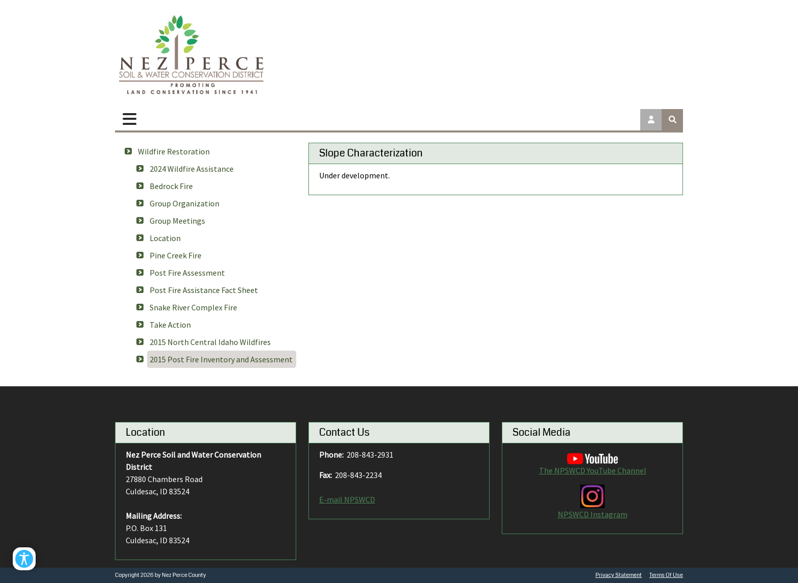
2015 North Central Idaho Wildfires (210, 342)
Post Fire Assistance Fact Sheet (204, 290)
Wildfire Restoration (174, 151)
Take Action (170, 325)
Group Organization (184, 203)
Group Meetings (177, 221)
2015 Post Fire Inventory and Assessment (221, 359)
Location (165, 238)
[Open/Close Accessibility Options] (24, 559)
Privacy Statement (618, 575)
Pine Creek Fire (176, 255)
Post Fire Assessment (187, 273)
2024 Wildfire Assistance (192, 169)
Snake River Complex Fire (193, 307)
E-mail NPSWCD (347, 499)
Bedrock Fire (171, 186)
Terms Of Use (666, 575)
